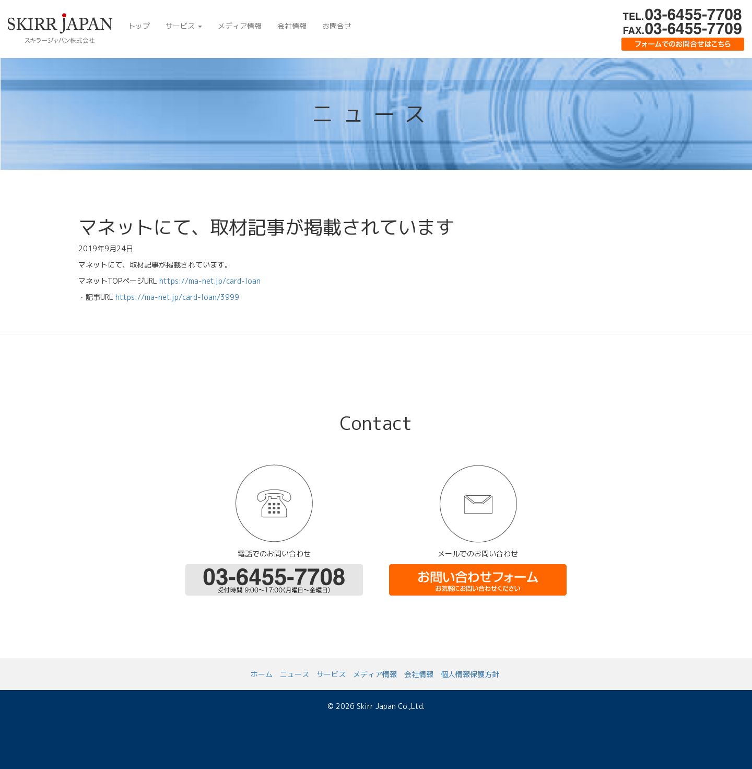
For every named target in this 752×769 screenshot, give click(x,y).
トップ (139, 26)
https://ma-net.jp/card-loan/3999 (177, 297)
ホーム (262, 674)
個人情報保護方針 (470, 674)
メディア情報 (240, 26)
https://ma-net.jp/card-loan (210, 281)
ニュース (294, 674)
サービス (184, 26)
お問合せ (336, 26)
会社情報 (292, 26)
